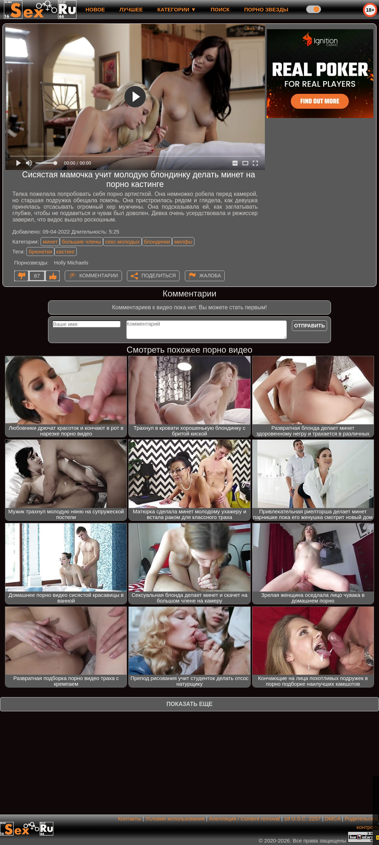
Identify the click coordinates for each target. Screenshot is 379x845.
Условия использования (175, 818)
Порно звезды (266, 9)
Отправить (309, 325)
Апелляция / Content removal (244, 818)
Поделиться (159, 275)
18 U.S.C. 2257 (302, 818)
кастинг (66, 251)
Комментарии (98, 275)
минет (50, 242)
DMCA (332, 818)
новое (95, 9)
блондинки (157, 242)
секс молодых (122, 242)
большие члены (81, 242)
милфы (183, 242)
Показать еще (189, 704)
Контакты (129, 818)
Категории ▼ (177, 9)
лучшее (131, 9)
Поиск (220, 9)
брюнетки (40, 251)
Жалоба (210, 275)
